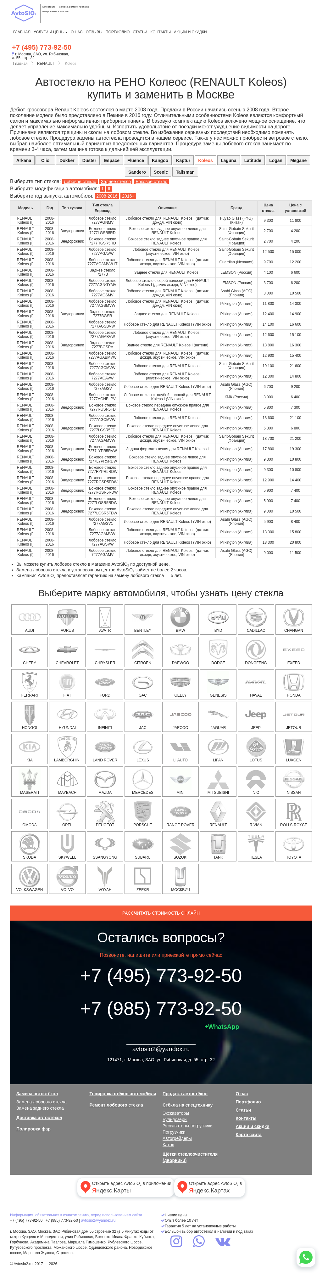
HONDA (294, 684)
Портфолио (118, 32)
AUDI (30, 619)
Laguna (228, 160)
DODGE (218, 652)
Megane (298, 160)
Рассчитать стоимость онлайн (161, 913)
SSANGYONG (105, 846)
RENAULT (45, 63)
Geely (180, 684)
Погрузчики (174, 1132)
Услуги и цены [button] (51, 32)
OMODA (30, 814)
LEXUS (143, 749)
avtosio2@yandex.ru (161, 1049)
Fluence (135, 160)
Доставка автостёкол (39, 1117)
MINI (180, 781)
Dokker (66, 160)
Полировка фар (33, 1128)
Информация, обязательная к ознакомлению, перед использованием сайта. (76, 1215)
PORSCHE (143, 814)
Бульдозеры (175, 1119)
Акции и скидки (190, 32)
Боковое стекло (151, 181)
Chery (30, 652)
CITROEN (143, 652)
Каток (168, 1144)
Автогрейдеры (177, 1138)
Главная (22, 32)
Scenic (161, 172)
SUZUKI (180, 846)
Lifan (218, 749)
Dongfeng (256, 652)
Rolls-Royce (293, 814)
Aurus (67, 619)
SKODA (30, 846)
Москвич (180, 879)
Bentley (143, 619)
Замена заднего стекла (40, 1108)
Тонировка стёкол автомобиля (123, 1093)
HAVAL (256, 684)
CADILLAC (256, 619)
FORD (105, 684)
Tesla (256, 846)
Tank (218, 846)
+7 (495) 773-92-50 (41, 47)
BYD (218, 619)
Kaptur (183, 160)
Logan (275, 160)
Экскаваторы (176, 1113)
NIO (256, 781)
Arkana (23, 160)
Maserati (30, 781)
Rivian (256, 814)
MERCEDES (143, 781)
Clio (45, 160)
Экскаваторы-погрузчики (188, 1125)
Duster (89, 160)
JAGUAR (218, 717)
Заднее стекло (116, 181)
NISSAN (294, 781)
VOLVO (67, 879)
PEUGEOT (105, 814)
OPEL (67, 814)
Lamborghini (67, 749)
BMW (180, 619)
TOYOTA (294, 846)
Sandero (137, 172)
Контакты (160, 32)
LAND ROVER (105, 749)
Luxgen (294, 749)
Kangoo (160, 160)
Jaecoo (180, 717)
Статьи (140, 32)
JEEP (256, 717)
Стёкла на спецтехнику (188, 1105)
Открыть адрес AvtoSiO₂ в (209, 1187)
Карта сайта (249, 1134)
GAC (143, 684)
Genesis (218, 684)
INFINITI (105, 717)
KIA (30, 749)
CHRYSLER (105, 652)
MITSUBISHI (218, 781)
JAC (143, 717)
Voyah (105, 879)
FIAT (67, 684)
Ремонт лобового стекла (116, 1105)
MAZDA (105, 781)
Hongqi (30, 717)
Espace (111, 160)
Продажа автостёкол (185, 1093)
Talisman (185, 172)
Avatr (105, 619)
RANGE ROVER (181, 814)
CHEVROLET (67, 652)
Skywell (67, 846)
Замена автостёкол (37, 1093)
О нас (77, 32)
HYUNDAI (67, 717)
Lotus (256, 749)
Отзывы (94, 32)
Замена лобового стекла (41, 1101)
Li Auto (180, 749)
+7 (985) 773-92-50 (161, 1008)
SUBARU (143, 846)
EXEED (294, 652)
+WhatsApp (221, 1026)
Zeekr (143, 879)
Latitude (252, 160)
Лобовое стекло (80, 181)
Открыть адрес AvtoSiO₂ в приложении (125, 1187)
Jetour (294, 717)
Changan (294, 619)
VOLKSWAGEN (29, 879)
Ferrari (30, 684)
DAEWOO (180, 652)
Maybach (67, 781)
